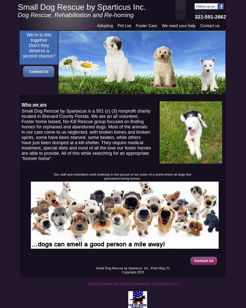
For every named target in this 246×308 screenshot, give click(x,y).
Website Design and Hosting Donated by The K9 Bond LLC (133, 283)
